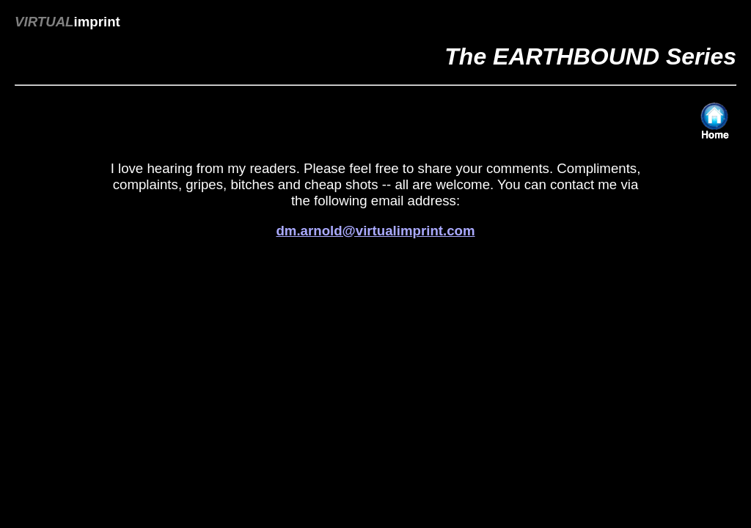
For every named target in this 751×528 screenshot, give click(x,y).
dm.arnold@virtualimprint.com (375, 230)
